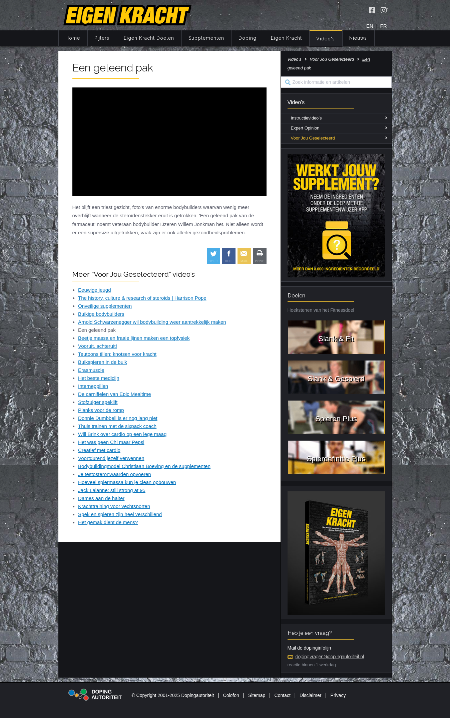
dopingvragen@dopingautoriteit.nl (330, 656)
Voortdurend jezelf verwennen (111, 458)
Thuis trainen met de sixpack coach (117, 426)
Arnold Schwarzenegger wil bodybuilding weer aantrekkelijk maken (152, 322)
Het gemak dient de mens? (108, 522)
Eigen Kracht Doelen (149, 38)
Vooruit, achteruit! (97, 346)
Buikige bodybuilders (101, 314)
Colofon (231, 695)
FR (383, 26)
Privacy (338, 695)
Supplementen (206, 38)
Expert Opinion (305, 128)
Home (72, 38)
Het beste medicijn (98, 378)
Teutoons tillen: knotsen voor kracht (117, 354)
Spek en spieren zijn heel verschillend (120, 514)
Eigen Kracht (286, 38)
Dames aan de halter (101, 498)
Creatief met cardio (99, 450)
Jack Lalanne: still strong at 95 (111, 490)
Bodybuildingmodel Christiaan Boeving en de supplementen (144, 466)
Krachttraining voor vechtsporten (114, 506)
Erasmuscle (91, 370)
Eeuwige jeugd (94, 290)
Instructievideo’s (306, 118)
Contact (283, 695)
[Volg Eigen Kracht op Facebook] (372, 10)
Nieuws (358, 38)
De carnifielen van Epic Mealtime (114, 394)
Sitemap (256, 695)
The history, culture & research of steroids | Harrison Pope (142, 298)
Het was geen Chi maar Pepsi (111, 442)
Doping (248, 38)
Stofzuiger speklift (97, 402)
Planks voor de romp (101, 410)
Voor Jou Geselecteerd (332, 59)
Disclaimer (310, 695)
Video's (325, 38)
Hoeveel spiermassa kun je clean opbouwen (127, 482)
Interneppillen (93, 386)
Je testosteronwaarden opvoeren (114, 474)
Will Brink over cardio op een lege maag (122, 434)
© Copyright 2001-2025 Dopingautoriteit (172, 695)
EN (369, 26)
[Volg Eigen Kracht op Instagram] (384, 10)
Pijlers (101, 38)
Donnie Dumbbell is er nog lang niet (117, 418)
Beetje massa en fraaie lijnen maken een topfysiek (133, 338)
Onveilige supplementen (105, 306)
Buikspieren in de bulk (102, 362)
